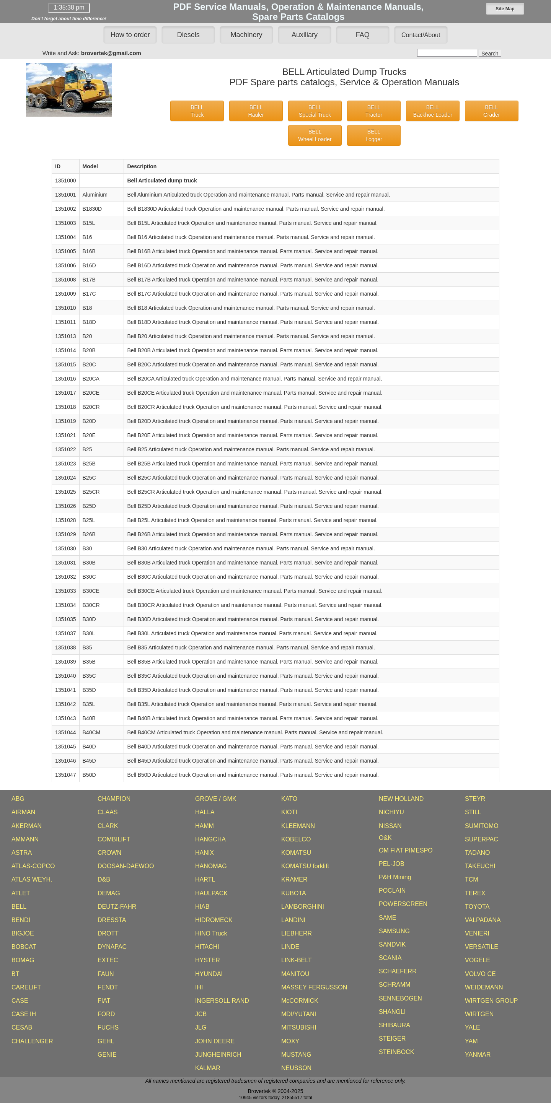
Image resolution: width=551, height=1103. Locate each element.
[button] (505, 9)
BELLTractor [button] (373, 111)
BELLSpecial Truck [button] (315, 111)
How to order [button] (130, 35)
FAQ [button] (363, 35)
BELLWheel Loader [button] (314, 135)
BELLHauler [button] (256, 111)
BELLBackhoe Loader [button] (432, 111)
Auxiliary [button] (305, 35)
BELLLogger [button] (373, 135)
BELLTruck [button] (197, 111)
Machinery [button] (246, 35)
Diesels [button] (188, 35)
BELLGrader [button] (491, 111)
